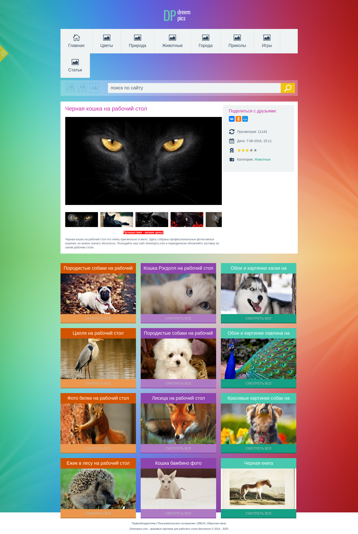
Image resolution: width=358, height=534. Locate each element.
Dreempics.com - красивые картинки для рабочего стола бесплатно (170, 528)
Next (215, 218)
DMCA (201, 523)
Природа (137, 40)
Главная (76, 40)
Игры (267, 40)
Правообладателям (143, 523)
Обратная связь (216, 523)
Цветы (106, 40)
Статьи (75, 65)
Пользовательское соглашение (176, 523)
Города (206, 40)
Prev (71, 218)
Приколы (237, 40)
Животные (172, 40)
